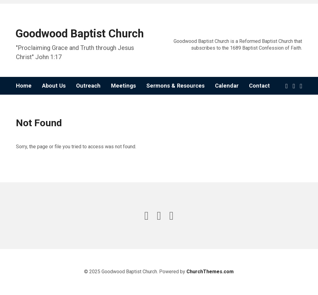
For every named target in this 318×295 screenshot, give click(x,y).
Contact (259, 86)
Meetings (123, 86)
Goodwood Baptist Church (79, 33)
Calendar (227, 86)
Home (24, 86)
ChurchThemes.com (210, 271)
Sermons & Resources (175, 86)
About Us (54, 86)
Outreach (88, 86)
